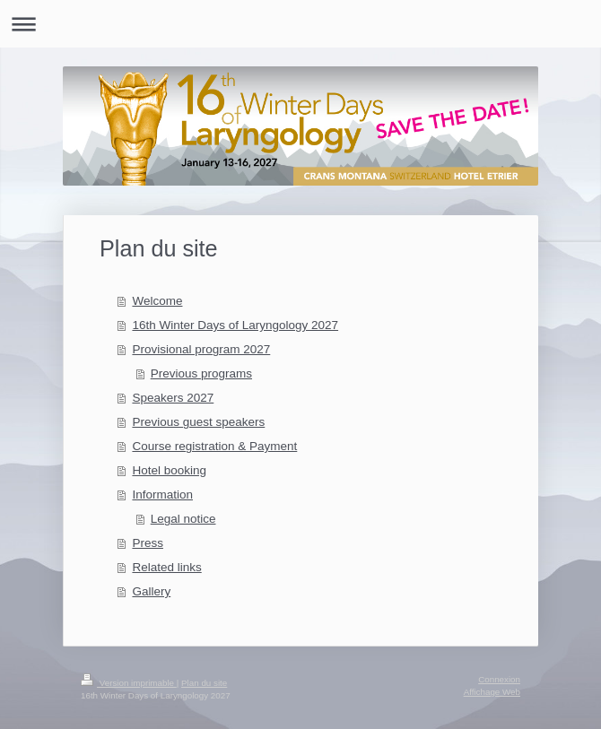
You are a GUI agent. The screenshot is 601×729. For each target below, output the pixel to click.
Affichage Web (492, 692)
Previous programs (201, 373)
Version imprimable (129, 683)
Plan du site (204, 683)
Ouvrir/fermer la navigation (300, 23)
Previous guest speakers (198, 422)
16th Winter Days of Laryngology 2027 (235, 325)
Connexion (499, 679)
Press (147, 543)
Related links (166, 567)
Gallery (151, 591)
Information (162, 494)
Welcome (157, 301)
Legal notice (183, 518)
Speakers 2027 (172, 397)
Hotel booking (169, 470)
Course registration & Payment (214, 446)
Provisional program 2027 (201, 349)
